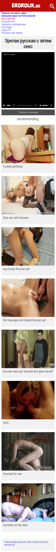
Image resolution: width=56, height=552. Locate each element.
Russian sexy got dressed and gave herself (28, 371)
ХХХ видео (6, 27)
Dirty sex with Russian (16, 217)
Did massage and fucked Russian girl (24, 320)
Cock (6, 422)
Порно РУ (6, 30)
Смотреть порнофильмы (13, 24)
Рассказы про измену (12, 32)
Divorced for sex (12, 474)
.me (26, 5)
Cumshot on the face (15, 525)
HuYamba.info (8, 21)
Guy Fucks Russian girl (16, 269)
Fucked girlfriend (13, 166)
